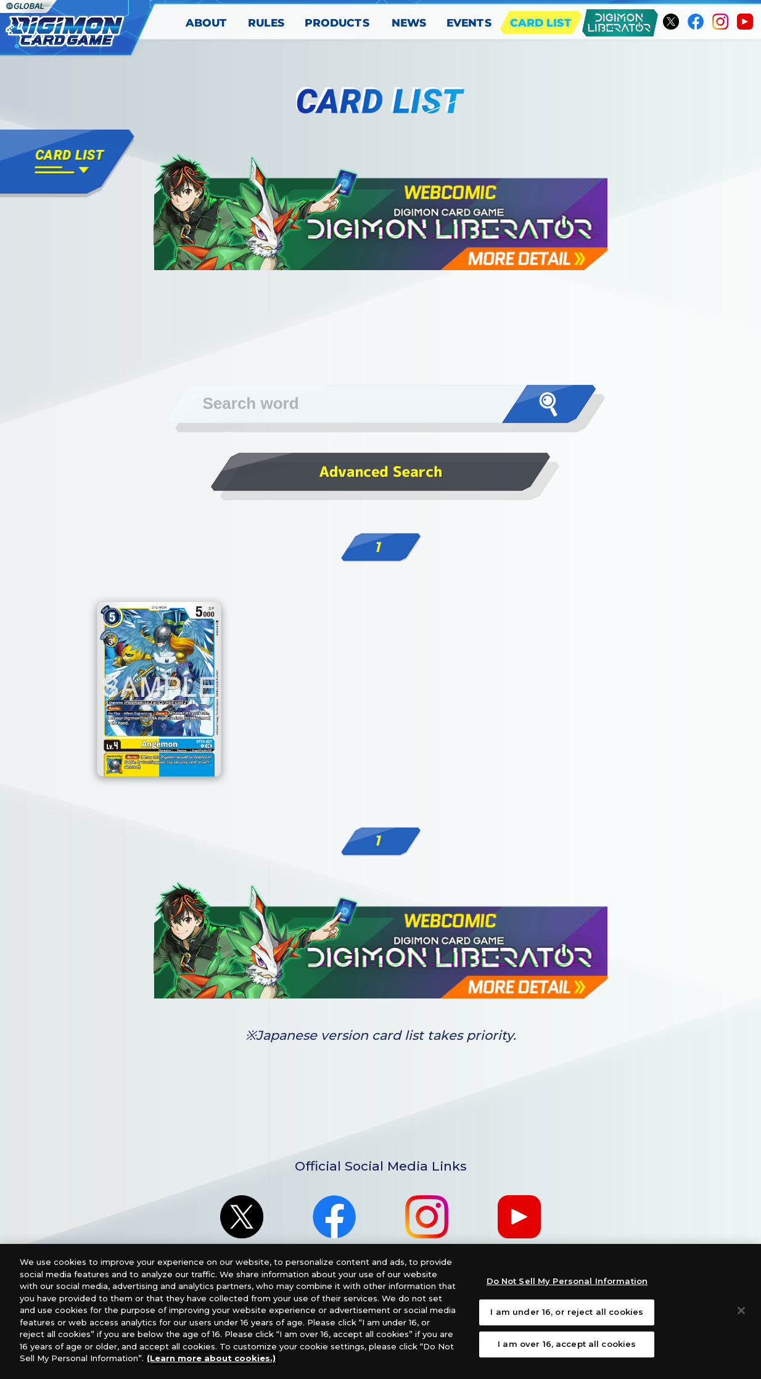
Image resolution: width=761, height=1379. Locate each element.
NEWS (409, 22)
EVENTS (469, 22)
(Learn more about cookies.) (211, 1358)
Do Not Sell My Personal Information (567, 1281)
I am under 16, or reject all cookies (566, 1312)
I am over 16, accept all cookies (567, 1344)
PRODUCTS (338, 22)
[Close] (741, 1310)
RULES (266, 22)
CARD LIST (541, 22)
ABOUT (206, 22)
